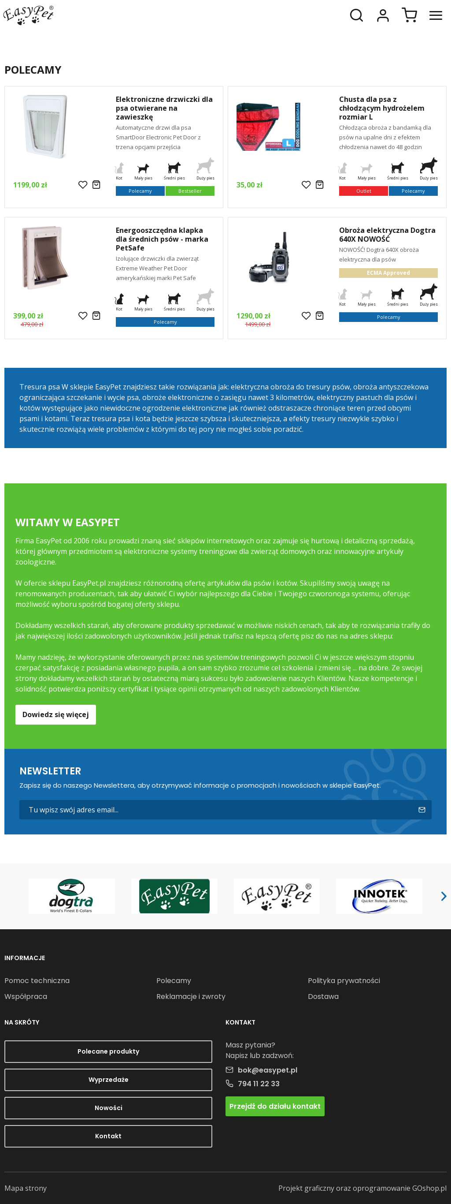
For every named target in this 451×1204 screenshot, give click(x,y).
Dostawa (323, 996)
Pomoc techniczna (37, 981)
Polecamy (173, 981)
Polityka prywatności (344, 981)
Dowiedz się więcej (55, 714)
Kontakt (108, 1136)
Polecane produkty (108, 1051)
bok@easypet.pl (267, 1070)
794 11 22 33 (259, 1084)
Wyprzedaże (109, 1079)
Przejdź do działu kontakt (275, 1106)
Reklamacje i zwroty (191, 996)
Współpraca (25, 996)
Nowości (108, 1107)
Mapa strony (25, 1188)
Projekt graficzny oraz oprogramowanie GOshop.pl (362, 1188)
